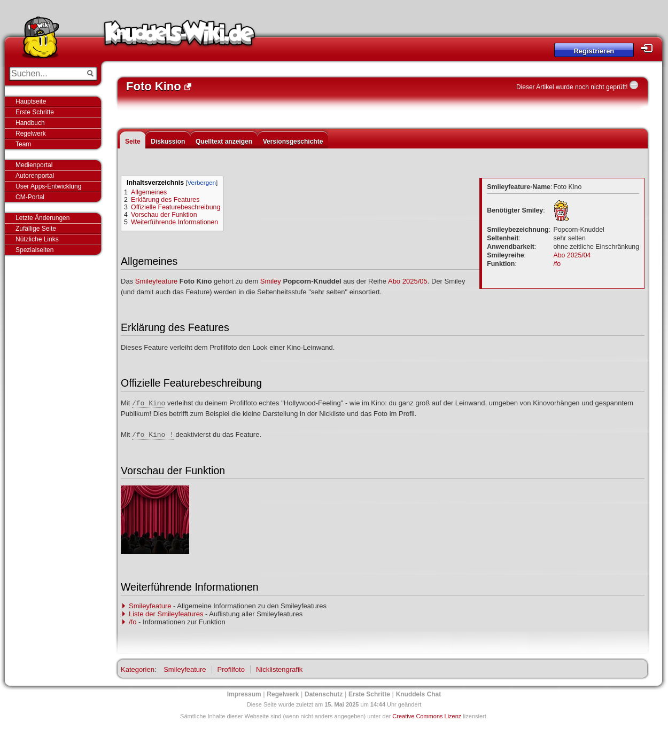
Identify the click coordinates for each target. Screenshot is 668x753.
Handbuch (30, 123)
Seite (133, 141)
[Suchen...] (46, 73)
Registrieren (593, 51)
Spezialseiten (34, 250)
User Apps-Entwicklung (48, 186)
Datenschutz (324, 694)
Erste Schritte (34, 112)
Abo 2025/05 (408, 281)
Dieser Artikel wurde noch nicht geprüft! (572, 87)
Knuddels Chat (418, 694)
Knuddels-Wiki (179, 36)
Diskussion (168, 141)
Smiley (270, 281)
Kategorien (137, 669)
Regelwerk (30, 133)
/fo (557, 264)
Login (649, 48)
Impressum (244, 694)
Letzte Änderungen (42, 218)
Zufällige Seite (35, 228)
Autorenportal (34, 175)
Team (23, 144)
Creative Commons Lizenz (426, 716)
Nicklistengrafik (279, 669)
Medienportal (33, 165)
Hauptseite (30, 101)
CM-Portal (29, 197)
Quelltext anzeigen (224, 141)
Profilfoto (231, 669)
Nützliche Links (37, 239)
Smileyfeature (156, 281)
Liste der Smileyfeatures (166, 614)
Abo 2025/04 (572, 255)
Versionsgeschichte (293, 141)
